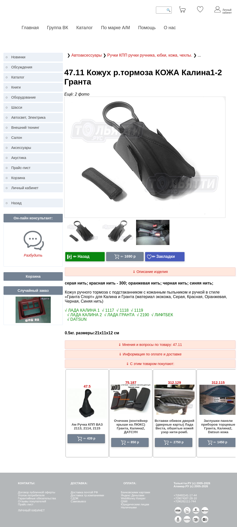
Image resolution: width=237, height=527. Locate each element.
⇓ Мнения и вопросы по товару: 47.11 (150, 345)
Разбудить (33, 255)
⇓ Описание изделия (150, 272)
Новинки (18, 57)
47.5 (87, 386)
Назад (16, 203)
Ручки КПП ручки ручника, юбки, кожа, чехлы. (150, 55)
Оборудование (23, 97)
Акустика (18, 158)
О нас (170, 27)
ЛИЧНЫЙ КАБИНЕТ (31, 510)
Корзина (18, 178)
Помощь (147, 27)
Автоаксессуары (87, 55)
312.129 (174, 383)
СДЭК (74, 498)
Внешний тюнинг (25, 128)
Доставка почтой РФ (84, 492)
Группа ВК (57, 27)
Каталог (85, 27)
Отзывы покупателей (32, 501)
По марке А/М (115, 27)
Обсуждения (21, 67)
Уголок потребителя (31, 495)
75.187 (130, 383)
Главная (30, 27)
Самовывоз (78, 501)
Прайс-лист (21, 168)
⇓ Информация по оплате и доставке (150, 354)
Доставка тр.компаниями (87, 495)
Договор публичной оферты (36, 492)
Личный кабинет (24, 188)
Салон (16, 138)
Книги (16, 87)
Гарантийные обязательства (37, 498)
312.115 (218, 383)
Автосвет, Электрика (28, 117)
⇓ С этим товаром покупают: (150, 364)
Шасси (16, 107)
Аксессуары (21, 148)
